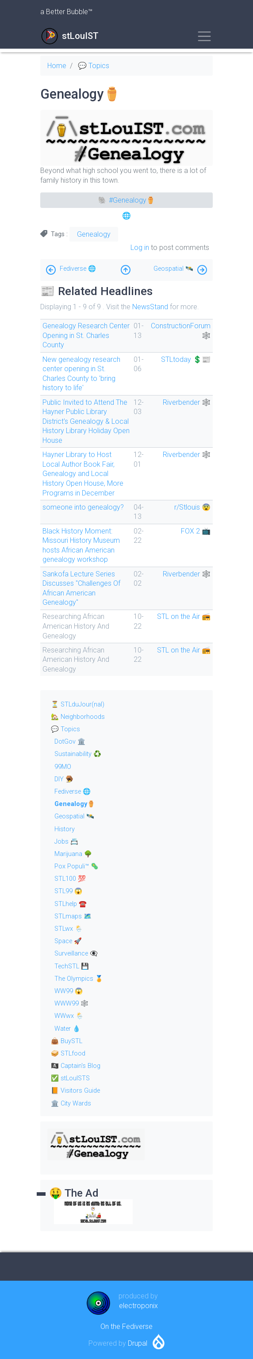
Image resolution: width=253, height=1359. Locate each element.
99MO (62, 767)
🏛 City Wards (71, 1103)
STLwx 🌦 (68, 929)
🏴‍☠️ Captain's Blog (75, 1066)
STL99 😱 (68, 891)
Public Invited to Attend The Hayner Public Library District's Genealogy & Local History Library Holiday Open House (86, 421)
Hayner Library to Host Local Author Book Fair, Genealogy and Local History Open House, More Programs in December (82, 473)
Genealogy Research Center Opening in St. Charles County (86, 335)
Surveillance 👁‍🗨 (76, 953)
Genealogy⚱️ (74, 804)
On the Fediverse (126, 1326)
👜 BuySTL (66, 1041)
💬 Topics (93, 65)
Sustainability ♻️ (77, 754)
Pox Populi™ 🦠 (76, 866)
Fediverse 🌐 (78, 269)
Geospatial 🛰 (173, 269)
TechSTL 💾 (71, 966)
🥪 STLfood (68, 1053)
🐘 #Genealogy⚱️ (126, 200)
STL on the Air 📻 (184, 616)
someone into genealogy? (83, 507)
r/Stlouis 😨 (192, 507)
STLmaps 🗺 (73, 916)
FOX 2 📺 (196, 531)
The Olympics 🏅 (78, 979)
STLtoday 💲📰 (186, 359)
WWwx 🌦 (69, 1016)
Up (125, 267)
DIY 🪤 (63, 779)
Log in (139, 247)
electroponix (138, 1305)
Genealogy (94, 234)
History (64, 829)
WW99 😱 (68, 991)
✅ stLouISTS (70, 1078)
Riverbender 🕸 (187, 402)
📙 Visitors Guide (75, 1090)
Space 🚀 (68, 941)
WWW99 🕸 (71, 1003)
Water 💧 (67, 1029)
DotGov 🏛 (69, 741)
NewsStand (150, 307)
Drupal (137, 1343)
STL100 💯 (70, 879)
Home (56, 65)
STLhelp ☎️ (70, 904)
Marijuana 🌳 (73, 854)
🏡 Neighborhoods (78, 717)
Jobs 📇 (66, 841)
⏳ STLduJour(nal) (77, 704)
